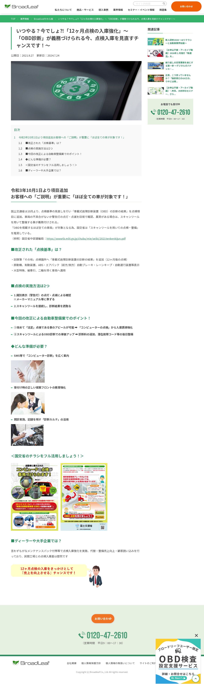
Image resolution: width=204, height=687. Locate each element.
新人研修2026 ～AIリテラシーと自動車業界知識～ (178, 41)
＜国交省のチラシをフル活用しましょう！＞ (49, 164)
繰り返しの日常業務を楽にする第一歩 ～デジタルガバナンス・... (179, 65)
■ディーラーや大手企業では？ (41, 170)
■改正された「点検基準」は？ (41, 143)
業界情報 (117, 10)
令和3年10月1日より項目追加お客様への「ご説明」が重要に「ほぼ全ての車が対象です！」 (73, 137)
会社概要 (72, 663)
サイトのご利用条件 (151, 663)
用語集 (162, 10)
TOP (13, 18)
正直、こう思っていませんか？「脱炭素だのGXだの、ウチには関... (178, 78)
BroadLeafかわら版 (43, 18)
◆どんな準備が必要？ (36, 159)
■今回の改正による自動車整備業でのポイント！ (52, 154)
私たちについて (62, 10)
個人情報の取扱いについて (120, 663)
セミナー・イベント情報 (140, 10)
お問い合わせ (185, 7)
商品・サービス (84, 10)
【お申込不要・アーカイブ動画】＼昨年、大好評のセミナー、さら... (179, 91)
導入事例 (103, 10)
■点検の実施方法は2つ (36, 148)
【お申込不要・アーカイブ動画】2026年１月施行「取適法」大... (179, 53)
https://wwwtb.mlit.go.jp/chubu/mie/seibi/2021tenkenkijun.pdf (87, 238)
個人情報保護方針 (91, 663)
